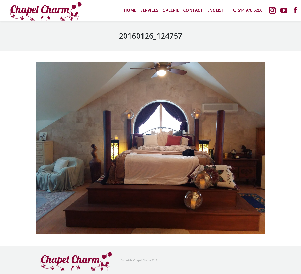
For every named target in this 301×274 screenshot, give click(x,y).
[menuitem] (216, 10)
